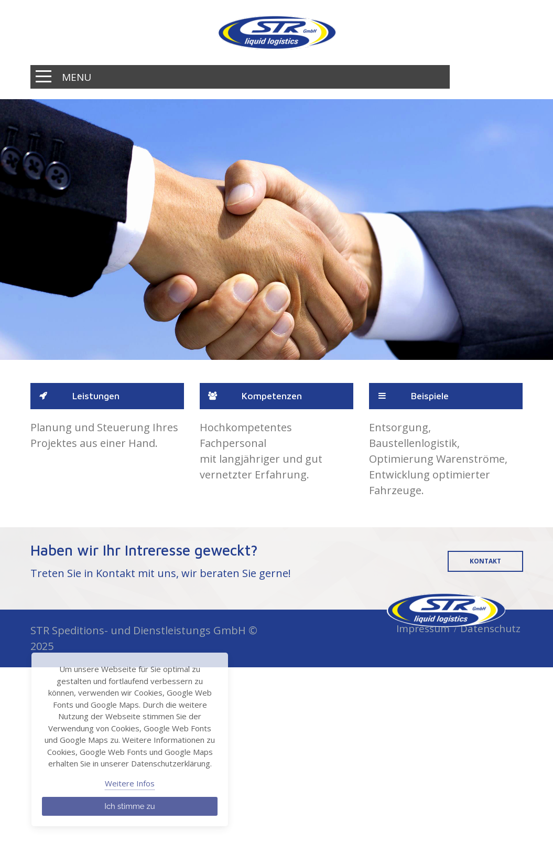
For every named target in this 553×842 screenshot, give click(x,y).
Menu (76, 77)
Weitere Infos (130, 783)
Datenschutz (490, 628)
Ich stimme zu (129, 806)
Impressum (423, 628)
